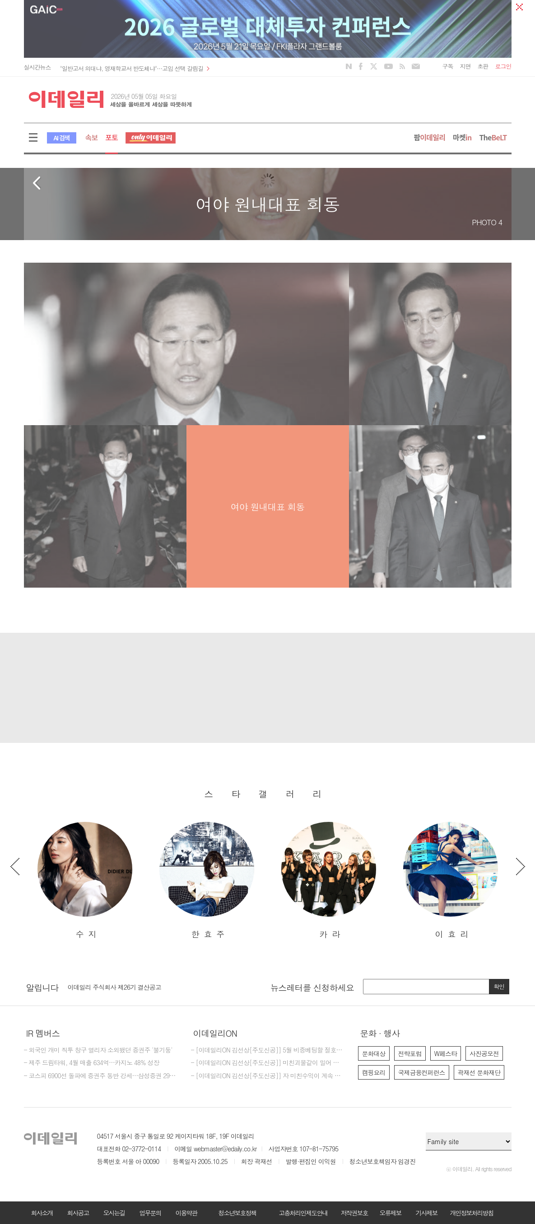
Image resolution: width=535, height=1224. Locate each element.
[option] (85, 881)
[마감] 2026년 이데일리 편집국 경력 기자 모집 (129, 985)
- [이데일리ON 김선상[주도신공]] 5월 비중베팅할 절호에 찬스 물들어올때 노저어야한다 (267, 1050)
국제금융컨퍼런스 (421, 1072)
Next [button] (520, 866)
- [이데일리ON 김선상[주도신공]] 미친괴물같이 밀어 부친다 (267, 1063)
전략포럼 (410, 1053)
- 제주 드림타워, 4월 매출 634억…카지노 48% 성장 (91, 1063)
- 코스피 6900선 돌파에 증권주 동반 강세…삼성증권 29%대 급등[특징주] (100, 1076)
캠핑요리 (374, 1072)
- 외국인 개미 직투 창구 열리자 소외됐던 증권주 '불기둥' (98, 1050)
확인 (498, 986)
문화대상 (374, 1053)
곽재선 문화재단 (479, 1072)
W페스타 (445, 1053)
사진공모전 (484, 1053)
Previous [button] (14, 866)
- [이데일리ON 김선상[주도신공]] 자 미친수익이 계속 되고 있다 (267, 1076)
